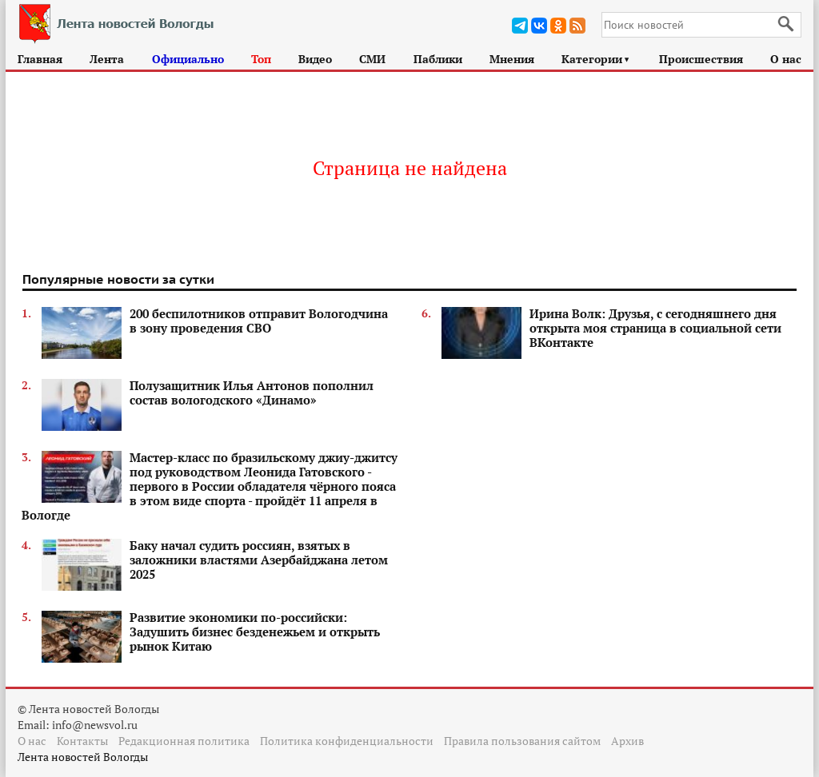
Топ (261, 58)
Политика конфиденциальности (346, 740)
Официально (188, 58)
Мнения (511, 58)
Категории (596, 58)
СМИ (372, 58)
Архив (627, 740)
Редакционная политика (184, 740)
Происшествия (701, 58)
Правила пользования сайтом (522, 740)
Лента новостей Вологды (83, 756)
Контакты (82, 740)
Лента (107, 58)
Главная (40, 58)
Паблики (437, 58)
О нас (785, 58)
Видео (315, 58)
